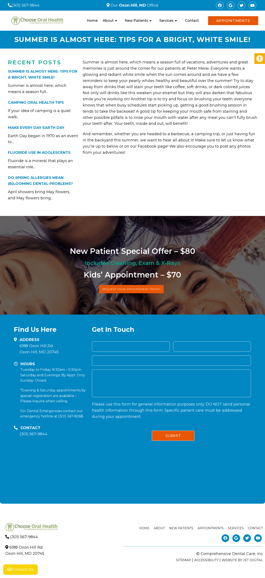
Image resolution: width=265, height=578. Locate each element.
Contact (192, 21)
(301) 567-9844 (25, 5)
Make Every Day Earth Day (36, 127)
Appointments (233, 21)
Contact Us (20, 569)
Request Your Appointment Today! (131, 289)
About (108, 21)
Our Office (134, 5)
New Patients (136, 21)
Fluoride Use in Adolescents (39, 152)
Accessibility (206, 560)
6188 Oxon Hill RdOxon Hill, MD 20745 (39, 349)
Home (92, 21)
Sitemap (183, 560)
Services (166, 21)
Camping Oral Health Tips (36, 102)
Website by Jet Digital (242, 560)
